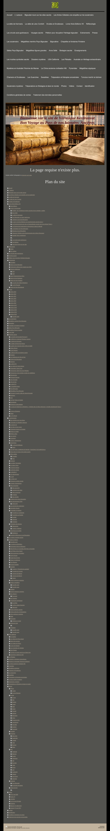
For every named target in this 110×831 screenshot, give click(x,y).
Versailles (14, 456)
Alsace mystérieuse (15, 560)
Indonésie (14, 519)
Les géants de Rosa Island (17, 639)
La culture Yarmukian (15, 463)
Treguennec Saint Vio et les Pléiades (19, 370)
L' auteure (11, 190)
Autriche (14, 713)
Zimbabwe (14, 521)
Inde (13, 760)
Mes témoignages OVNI (16, 501)
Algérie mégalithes (15, 582)
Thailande (14, 751)
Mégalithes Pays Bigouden (17, 391)
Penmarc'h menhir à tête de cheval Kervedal (21, 393)
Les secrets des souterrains (17, 506)
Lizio (11, 397)
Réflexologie (12, 246)
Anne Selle (15, 213)
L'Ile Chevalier (13, 379)
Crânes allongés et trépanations (18, 612)
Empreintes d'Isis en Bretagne (17, 546)
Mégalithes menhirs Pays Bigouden (17, 321)
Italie (13, 699)
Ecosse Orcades (14, 564)
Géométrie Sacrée (14, 508)
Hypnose (12, 460)
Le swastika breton (15, 386)
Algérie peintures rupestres (17, 580)
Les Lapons (13, 436)
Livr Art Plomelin (16, 285)
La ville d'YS (13, 364)
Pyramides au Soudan (17, 515)
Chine (13, 765)
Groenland (13, 438)
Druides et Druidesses (14, 201)
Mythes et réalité (14, 431)
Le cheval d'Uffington (17, 445)
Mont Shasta (13, 650)
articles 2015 (13, 309)
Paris (13, 458)
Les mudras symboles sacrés (16, 537)
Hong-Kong (15, 776)
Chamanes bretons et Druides (17, 429)
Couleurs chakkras (16, 528)
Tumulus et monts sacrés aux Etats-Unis (20, 652)
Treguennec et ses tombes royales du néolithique (22, 373)
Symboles (14, 494)
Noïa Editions (13, 206)
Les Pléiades (12, 657)
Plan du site (19, 826)
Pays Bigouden (14, 388)
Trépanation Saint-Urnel (16, 368)
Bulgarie (14, 702)
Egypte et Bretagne (15, 411)
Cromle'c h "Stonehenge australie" (20, 569)
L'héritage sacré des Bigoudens (20, 219)
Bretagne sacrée (13, 334)
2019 (13, 271)
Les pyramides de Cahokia (17, 648)
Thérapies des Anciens (16, 524)
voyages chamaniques (15, 483)
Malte (11, 616)
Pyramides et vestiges (15, 510)
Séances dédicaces (15, 269)
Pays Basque (13, 562)
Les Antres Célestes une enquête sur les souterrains (22, 194)
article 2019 (13, 300)
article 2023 (13, 291)
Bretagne (12, 781)
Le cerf (12, 476)
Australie (14, 517)
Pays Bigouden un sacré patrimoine (21, 217)
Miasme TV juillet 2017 (16, 805)
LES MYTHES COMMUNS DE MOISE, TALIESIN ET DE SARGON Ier (28, 449)
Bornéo (14, 756)
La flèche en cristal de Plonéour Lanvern (20, 339)
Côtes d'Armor (14, 348)
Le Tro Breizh (13, 415)
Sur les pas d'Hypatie (15, 801)
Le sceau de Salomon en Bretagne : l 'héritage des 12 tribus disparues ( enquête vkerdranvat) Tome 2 (35, 406)
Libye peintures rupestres (16, 614)
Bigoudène (11, 323)
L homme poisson (14, 467)
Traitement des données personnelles (18, 817)
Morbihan (12, 395)
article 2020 (13, 298)
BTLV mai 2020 (14, 794)
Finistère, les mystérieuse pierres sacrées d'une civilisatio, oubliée (28, 210)
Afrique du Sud (14, 623)
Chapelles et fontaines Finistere (16, 325)
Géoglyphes (13, 442)
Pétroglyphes (13, 375)
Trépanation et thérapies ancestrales (18, 677)
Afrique (12, 688)
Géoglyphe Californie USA (17, 654)
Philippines (15, 758)
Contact (10, 810)
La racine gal (13, 424)
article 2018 (13, 303)
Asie (11, 749)
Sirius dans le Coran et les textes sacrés (20, 451)
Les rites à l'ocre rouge (16, 427)
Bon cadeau (13, 251)
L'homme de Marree (17, 573)
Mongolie (14, 763)
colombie (12, 799)
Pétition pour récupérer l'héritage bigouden (19, 258)
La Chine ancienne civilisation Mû (17, 663)
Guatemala (15, 738)
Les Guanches (12, 672)
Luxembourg (15, 722)
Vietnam (14, 774)
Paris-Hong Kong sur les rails (19, 244)
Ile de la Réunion (16, 693)
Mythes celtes (13, 433)
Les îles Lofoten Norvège (18, 605)
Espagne (14, 727)
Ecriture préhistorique (15, 440)
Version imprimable (11, 826)
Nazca (13, 447)
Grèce (13, 717)
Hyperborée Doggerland (16, 600)
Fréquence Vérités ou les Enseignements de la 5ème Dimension (28, 233)
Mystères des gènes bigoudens (18, 499)
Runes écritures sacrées (16, 609)
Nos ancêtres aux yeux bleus (17, 420)
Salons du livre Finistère (16, 280)
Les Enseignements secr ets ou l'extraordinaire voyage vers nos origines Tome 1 (32, 224)
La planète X (13, 472)
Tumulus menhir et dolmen (15, 679)
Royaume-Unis (15, 720)
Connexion (102, 826)
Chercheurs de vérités (15, 530)
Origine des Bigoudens (16, 359)
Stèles (11, 413)
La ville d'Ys (13, 384)
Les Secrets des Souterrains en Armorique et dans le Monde (27, 226)
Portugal (14, 711)
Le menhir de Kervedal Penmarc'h (18, 337)
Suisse (13, 708)
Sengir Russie (13, 555)
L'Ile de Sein (13, 382)
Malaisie (12, 589)
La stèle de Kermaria (14, 197)
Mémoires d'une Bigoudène (19, 231)
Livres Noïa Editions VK (14, 204)
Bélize (13, 747)
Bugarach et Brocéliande (16, 404)
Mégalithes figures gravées (15, 330)
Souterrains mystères (14, 681)
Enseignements (12, 418)
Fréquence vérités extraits (16, 481)
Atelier (12, 249)
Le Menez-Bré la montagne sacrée (19, 352)
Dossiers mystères (13, 539)
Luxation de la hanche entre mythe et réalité (21, 346)
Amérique (12, 733)
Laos (13, 769)
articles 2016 (13, 307)
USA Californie (12, 634)
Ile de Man (14, 603)
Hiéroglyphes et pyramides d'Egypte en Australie (22, 548)
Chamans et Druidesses (15, 670)
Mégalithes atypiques (14, 668)
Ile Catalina (13, 636)
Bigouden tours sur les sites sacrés (17, 192)
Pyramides (11, 666)
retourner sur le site (27, 175)
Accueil (10, 188)
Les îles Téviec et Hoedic (16, 400)
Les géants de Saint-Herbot (17, 366)
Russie (13, 704)
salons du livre (14, 787)
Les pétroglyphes (14, 474)
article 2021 (13, 296)
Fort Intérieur (15, 242)
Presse (10, 289)
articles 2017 (13, 305)
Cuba (13, 742)
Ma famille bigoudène (17, 785)
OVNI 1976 (15, 503)
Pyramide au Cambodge (18, 512)
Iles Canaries (13, 598)
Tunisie (14, 690)
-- (12, 237)
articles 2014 (13, 312)
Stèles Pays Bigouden (14, 327)
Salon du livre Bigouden (16, 264)
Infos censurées (14, 485)
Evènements (12, 260)
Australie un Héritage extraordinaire (17, 659)
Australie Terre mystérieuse (19, 235)
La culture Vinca (14, 465)
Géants (14, 578)
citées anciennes (16, 492)
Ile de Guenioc (14, 350)
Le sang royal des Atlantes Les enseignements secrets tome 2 (27, 222)
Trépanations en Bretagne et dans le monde (20, 684)
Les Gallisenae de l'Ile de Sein (17, 357)
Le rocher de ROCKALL (16, 544)
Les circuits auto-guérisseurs (19, 240)
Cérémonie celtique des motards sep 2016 (20, 267)
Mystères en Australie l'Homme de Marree (19, 661)
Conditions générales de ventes (16, 814)
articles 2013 (13, 314)
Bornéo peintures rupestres (17, 591)
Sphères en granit (16, 621)
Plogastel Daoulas (14, 377)
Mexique (14, 745)
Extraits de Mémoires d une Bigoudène (20, 535)
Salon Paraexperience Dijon (17, 276)
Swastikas (11, 675)
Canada (14, 740)
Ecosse (14, 697)
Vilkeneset (14, 607)
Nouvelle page (15, 316)
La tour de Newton (15, 645)
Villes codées (13, 454)
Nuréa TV (12, 796)
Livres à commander (15, 208)
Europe (12, 695)
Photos (10, 686)
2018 (13, 273)
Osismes (12, 361)
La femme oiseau (14, 470)
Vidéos (10, 792)
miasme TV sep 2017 (15, 808)
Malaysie (14, 754)
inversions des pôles (17, 490)
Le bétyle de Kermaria (15, 341)
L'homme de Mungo (17, 575)
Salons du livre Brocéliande (17, 287)
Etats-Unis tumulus (15, 641)
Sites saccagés (16, 488)
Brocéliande (13, 402)
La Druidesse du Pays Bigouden (20, 228)
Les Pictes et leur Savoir (16, 551)
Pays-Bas (14, 724)
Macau (13, 767)
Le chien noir (13, 479)
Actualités (12, 262)
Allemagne (14, 715)
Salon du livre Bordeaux (16, 278)
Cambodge (15, 772)
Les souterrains (12, 318)
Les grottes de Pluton (15, 643)
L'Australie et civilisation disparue (18, 422)
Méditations (15, 533)
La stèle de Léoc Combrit (15, 199)
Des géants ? (13, 594)
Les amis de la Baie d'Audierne (20, 282)
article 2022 (13, 294)
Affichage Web (101, 827)
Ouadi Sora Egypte (15, 557)
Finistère (12, 355)
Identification (12, 812)
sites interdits (15, 497)
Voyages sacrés (13, 255)
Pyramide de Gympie (17, 571)
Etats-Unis (14, 736)
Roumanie (14, 596)
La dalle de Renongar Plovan (17, 343)
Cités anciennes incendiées (17, 553)
